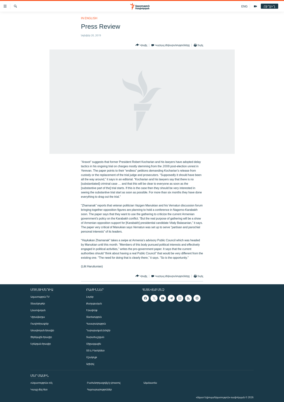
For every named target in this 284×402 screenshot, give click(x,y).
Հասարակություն (96, 323)
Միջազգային (93, 343)
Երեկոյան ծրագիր (40, 343)
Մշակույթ (91, 357)
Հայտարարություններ (99, 389)
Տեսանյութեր (37, 303)
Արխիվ (90, 363)
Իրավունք (91, 310)
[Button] (141, 45)
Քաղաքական (94, 303)
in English (89, 18)
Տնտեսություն (94, 316)
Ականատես (150, 382)
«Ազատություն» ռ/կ (41, 382)
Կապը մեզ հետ (39, 389)
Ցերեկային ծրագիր (41, 337)
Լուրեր (89, 296)
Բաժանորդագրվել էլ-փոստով (103, 382)
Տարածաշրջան (95, 337)
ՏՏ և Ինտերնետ (95, 350)
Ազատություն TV (40, 296)
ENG (244, 6)
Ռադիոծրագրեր (39, 323)
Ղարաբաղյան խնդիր (98, 330)
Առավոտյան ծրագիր (42, 330)
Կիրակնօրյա (37, 316)
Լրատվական (37, 310)
